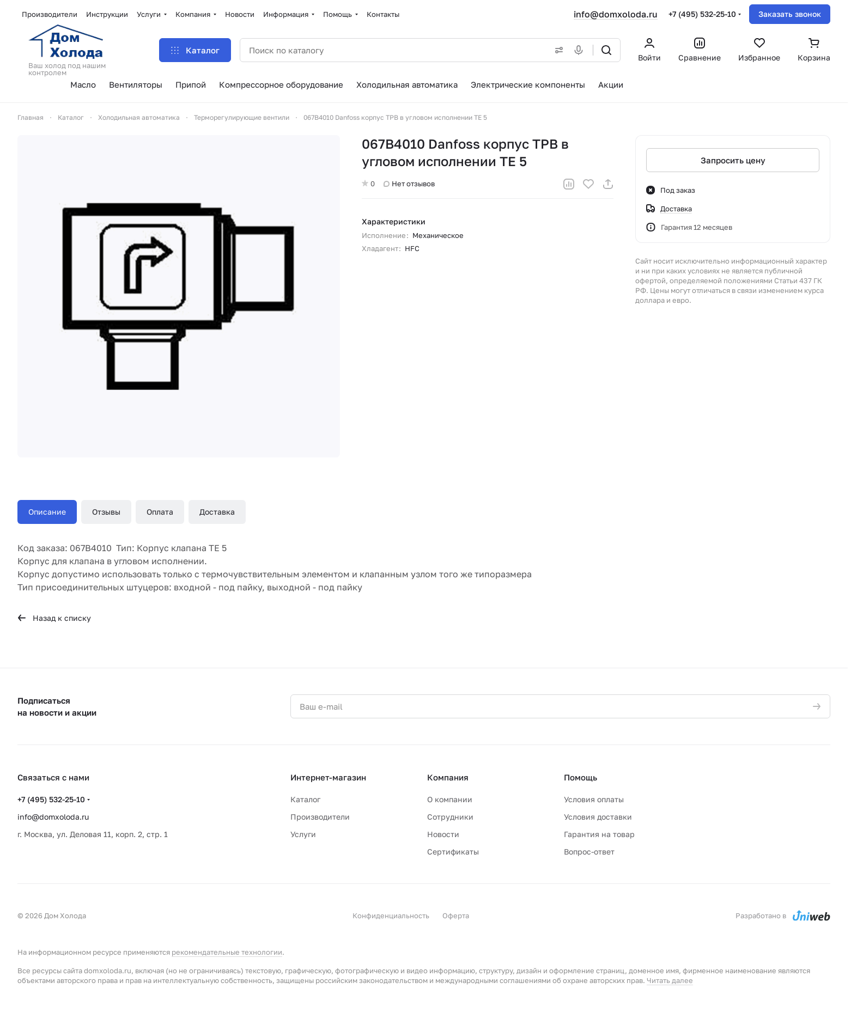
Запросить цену (733, 160)
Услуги (303, 834)
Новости (443, 834)
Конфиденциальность (390, 915)
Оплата (160, 511)
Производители (320, 816)
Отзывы (106, 511)
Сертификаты (453, 851)
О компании (449, 799)
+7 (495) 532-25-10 (702, 14)
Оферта (455, 915)
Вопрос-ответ (589, 851)
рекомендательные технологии (227, 952)
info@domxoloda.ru (616, 14)
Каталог (305, 799)
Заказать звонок (789, 14)
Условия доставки (598, 816)
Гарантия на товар (599, 834)
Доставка (217, 511)
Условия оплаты (594, 799)
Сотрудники (450, 816)
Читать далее (670, 980)
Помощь (580, 777)
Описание (47, 511)
